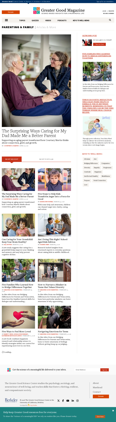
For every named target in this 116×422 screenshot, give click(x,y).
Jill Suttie (8, 244)
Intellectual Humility (91, 176)
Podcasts (62, 20)
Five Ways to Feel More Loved (16, 331)
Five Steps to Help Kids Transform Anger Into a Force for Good (54, 196)
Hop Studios (32, 405)
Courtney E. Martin (11, 146)
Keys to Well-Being (81, 20)
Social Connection (100, 180)
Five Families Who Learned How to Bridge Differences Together (17, 285)
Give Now (100, 416)
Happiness (97, 172)
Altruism (87, 159)
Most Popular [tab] (46, 159)
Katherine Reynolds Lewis (12, 336)
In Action (37, 1)
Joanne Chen (44, 244)
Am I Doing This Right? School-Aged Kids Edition (53, 240)
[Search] (110, 20)
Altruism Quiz (89, 35)
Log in (104, 11)
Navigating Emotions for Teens (53, 331)
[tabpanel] (36, 260)
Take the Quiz (99, 44)
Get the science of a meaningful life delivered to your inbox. (36, 370)
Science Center (18, 1)
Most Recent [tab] (11, 159)
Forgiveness (107, 167)
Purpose (87, 180)
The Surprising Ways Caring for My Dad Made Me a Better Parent (34, 133)
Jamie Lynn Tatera (46, 202)
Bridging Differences (91, 163)
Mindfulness (106, 176)
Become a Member (108, 13)
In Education (46, 1)
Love (85, 185)
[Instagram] (77, 400)
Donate (10, 12)
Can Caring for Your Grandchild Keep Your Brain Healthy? (17, 240)
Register (111, 11)
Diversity (87, 167)
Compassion (105, 163)
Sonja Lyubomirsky (21, 334)
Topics (22, 20)
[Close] (113, 410)
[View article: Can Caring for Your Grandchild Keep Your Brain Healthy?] (18, 225)
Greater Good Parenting (13, 290)
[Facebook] (63, 400)
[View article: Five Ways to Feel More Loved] (18, 317)
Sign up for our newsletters (105, 1)
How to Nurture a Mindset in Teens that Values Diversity (52, 285)
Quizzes (35, 20)
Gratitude (87, 172)
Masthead (97, 387)
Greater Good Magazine (59, 10)
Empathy (97, 167)
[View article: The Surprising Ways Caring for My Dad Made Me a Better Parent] (18, 179)
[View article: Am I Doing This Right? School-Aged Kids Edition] (54, 225)
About (96, 383)
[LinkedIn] (73, 400)
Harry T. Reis (8, 334)
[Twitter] (58, 400)
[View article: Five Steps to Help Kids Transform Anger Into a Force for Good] (54, 179)
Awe (95, 159)
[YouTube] (67, 400)
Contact (97, 391)
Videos (48, 20)
